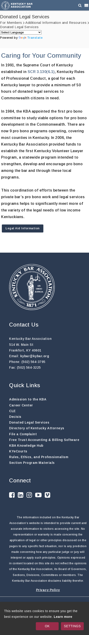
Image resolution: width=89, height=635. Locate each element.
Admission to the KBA (27, 399)
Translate (31, 37)
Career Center (21, 405)
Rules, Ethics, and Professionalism (38, 457)
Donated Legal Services (29, 422)
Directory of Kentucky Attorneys (36, 428)
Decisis (15, 417)
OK (47, 626)
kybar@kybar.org (34, 356)
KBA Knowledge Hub (26, 445)
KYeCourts (18, 451)
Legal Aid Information (22, 228)
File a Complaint (23, 434)
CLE (12, 411)
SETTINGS (72, 626)
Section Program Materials (32, 463)
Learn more (63, 617)
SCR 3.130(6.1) (41, 72)
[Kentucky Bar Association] (17, 5)
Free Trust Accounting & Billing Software (44, 440)
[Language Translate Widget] (21, 32)
